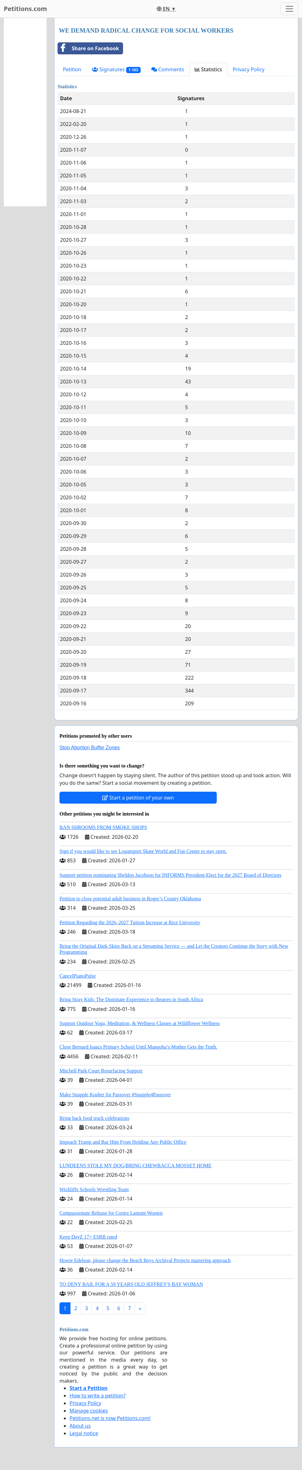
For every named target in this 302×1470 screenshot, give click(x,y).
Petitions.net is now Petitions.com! (110, 1418)
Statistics (208, 69)
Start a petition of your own (138, 797)
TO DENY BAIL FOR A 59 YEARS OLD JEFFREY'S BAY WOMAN (131, 1284)
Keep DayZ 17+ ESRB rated (88, 1236)
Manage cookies (89, 1410)
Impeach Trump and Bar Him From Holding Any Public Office (123, 1142)
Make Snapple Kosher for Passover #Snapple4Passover (115, 1094)
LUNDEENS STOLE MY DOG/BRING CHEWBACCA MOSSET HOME (135, 1165)
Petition (72, 69)
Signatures (116, 69)
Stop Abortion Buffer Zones (89, 747)
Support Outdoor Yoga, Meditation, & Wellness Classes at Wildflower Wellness (139, 1023)
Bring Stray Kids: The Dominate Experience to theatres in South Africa (131, 999)
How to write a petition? (98, 1395)
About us (80, 1425)
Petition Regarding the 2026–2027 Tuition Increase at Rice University (129, 922)
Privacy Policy (249, 69)
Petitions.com (25, 8)
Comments (167, 69)
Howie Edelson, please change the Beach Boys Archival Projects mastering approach (145, 1260)
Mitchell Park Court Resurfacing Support (101, 1070)
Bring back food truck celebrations (94, 1118)
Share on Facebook (88, 48)
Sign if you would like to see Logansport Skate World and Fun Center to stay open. (143, 851)
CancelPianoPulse (77, 976)
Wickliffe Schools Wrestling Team (94, 1189)
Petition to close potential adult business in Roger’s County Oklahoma (130, 898)
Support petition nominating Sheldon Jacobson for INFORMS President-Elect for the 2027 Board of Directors (170, 875)
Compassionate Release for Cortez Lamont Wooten (111, 1213)
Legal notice (84, 1433)
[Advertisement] (25, 112)
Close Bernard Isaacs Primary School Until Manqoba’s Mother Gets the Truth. (138, 1047)
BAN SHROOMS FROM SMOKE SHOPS (103, 827)
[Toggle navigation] (289, 9)
